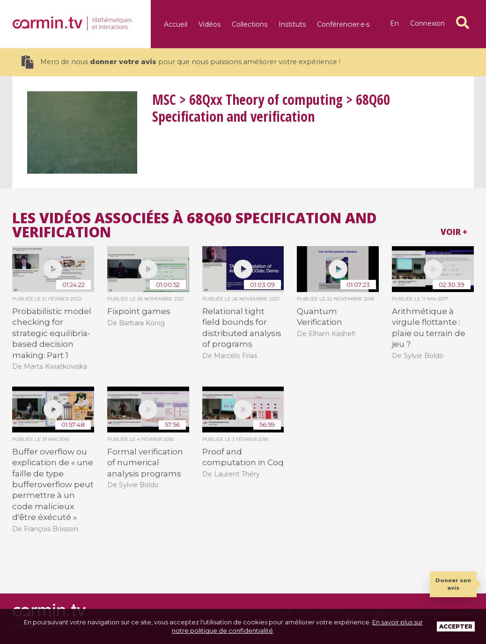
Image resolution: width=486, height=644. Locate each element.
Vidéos (210, 24)
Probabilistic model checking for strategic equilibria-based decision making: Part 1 (51, 333)
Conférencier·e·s (343, 24)
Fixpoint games (138, 311)
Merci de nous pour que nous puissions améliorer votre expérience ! (181, 62)
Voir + (454, 232)
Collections (249, 24)
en (394, 23)
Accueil (175, 24)
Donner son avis (453, 584)
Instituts (292, 24)
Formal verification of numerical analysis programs (145, 462)
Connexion (427, 23)
